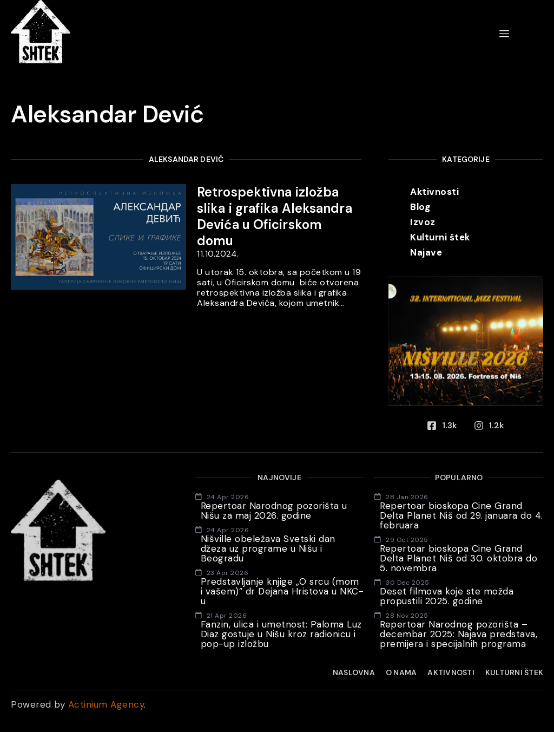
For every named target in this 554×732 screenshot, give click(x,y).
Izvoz (423, 222)
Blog (420, 207)
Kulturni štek (440, 237)
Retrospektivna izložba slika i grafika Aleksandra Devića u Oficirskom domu (274, 216)
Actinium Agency (106, 704)
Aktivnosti (434, 192)
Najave (426, 252)
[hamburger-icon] (504, 34)
